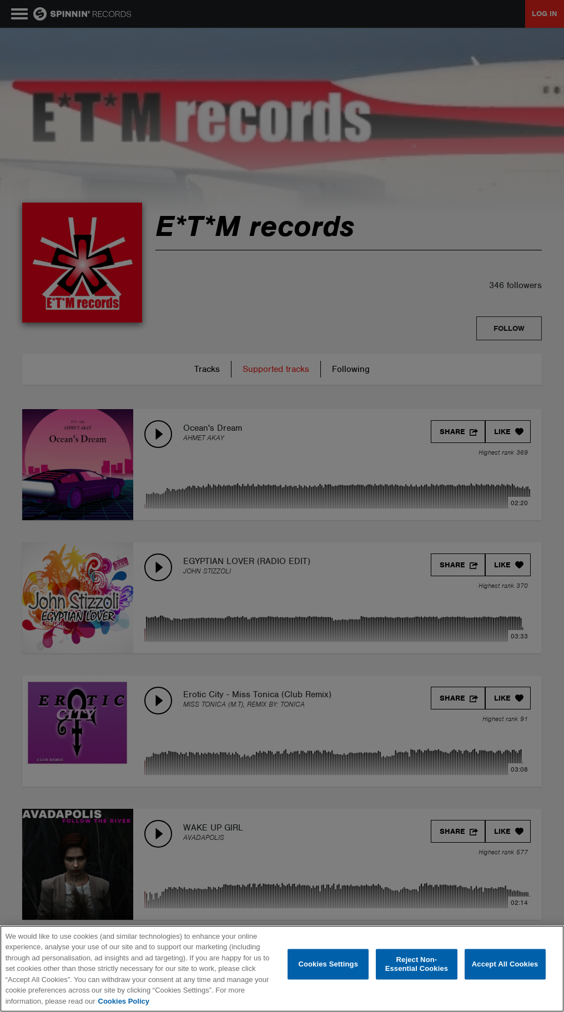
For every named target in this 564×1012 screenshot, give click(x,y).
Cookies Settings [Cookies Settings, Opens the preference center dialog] (328, 964)
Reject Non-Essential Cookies (416, 964)
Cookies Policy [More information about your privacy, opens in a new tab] (123, 1001)
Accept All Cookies (505, 964)
